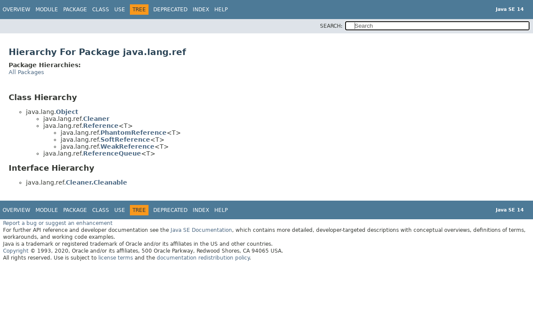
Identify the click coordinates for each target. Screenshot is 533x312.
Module (47, 9)
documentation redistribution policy (203, 258)
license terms (115, 258)
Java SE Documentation (201, 230)
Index (201, 9)
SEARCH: (331, 26)
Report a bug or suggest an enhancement (58, 223)
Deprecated (170, 9)
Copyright (16, 251)
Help (221, 9)
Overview (16, 9)
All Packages (26, 72)
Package (75, 9)
